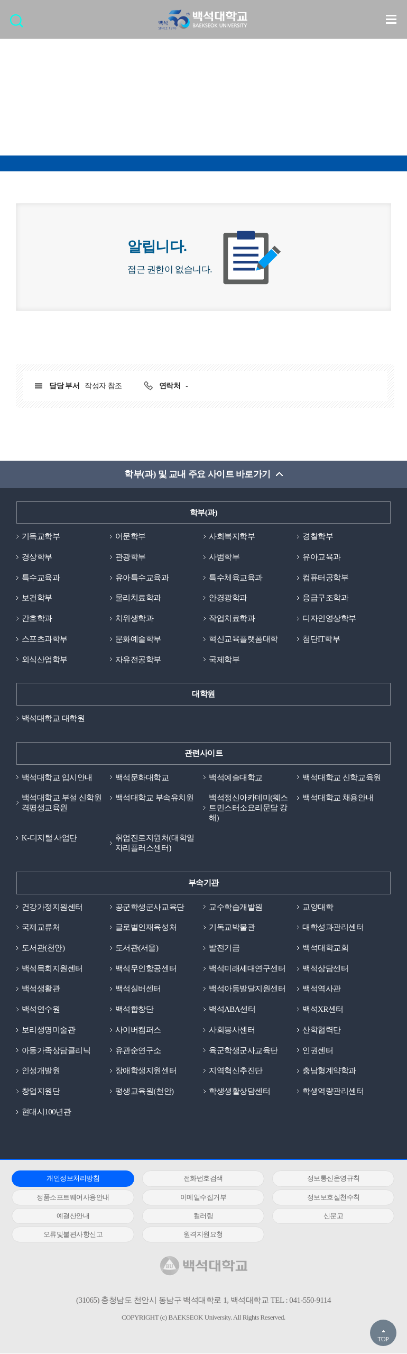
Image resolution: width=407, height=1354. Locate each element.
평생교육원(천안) (144, 1091)
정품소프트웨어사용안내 (71, 1198)
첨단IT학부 (321, 639)
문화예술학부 (138, 639)
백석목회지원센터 (52, 968)
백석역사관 (321, 989)
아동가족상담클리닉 (56, 1050)
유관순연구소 (138, 1050)
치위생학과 (134, 618)
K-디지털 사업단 (49, 838)
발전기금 (224, 948)
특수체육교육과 (236, 577)
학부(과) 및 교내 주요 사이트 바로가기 (197, 474)
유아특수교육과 (142, 577)
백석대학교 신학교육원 (341, 777)
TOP (382, 1339)
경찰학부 (317, 536)
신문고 (327, 1216)
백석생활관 (41, 989)
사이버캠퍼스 (138, 1030)
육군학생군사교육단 (243, 1050)
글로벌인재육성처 (146, 927)
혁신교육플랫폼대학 (243, 639)
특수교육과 (41, 577)
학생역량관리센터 (333, 1091)
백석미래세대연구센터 (247, 968)
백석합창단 (134, 1009)
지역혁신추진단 (236, 1071)
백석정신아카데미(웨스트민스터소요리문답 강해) (248, 808)
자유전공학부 (138, 659)
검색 (19, 24)
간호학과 (37, 618)
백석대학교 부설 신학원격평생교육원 (62, 803)
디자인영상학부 (329, 618)
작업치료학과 (232, 618)
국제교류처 (41, 927)
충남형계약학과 (329, 1071)
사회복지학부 (232, 536)
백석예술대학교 (236, 777)
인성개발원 (41, 1071)
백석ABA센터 (232, 1009)
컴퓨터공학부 (325, 577)
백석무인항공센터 (146, 968)
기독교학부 (41, 536)
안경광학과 (228, 598)
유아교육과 (321, 557)
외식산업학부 (45, 659)
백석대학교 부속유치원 (154, 798)
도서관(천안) (43, 948)
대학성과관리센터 (333, 927)
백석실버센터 (138, 989)
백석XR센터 (323, 1009)
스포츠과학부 (45, 639)
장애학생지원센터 (146, 1071)
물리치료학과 (138, 598)
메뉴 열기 (391, 19)
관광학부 (130, 557)
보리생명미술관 (49, 1030)
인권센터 (317, 1050)
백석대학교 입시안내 (57, 777)
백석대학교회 (325, 948)
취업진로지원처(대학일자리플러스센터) (155, 843)
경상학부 (37, 557)
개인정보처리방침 (71, 1179)
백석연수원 (41, 1009)
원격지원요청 (199, 1235)
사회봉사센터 (232, 1030)
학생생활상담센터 (239, 1091)
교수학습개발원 (236, 907)
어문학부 (130, 536)
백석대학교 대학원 (53, 718)
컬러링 (199, 1216)
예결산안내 (71, 1216)
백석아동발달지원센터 (247, 989)
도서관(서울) (137, 948)
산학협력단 (321, 1030)
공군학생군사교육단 (149, 907)
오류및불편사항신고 (71, 1235)
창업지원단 (41, 1091)
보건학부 (37, 598)
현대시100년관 (46, 1112)
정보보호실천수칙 (326, 1198)
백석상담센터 (325, 968)
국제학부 (224, 659)
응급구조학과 (325, 598)
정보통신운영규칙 (326, 1179)
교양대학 (317, 907)
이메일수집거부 (199, 1198)
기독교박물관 (232, 927)
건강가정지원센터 (52, 907)
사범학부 (224, 557)
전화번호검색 (199, 1179)
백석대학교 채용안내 (337, 798)
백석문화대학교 (142, 777)
